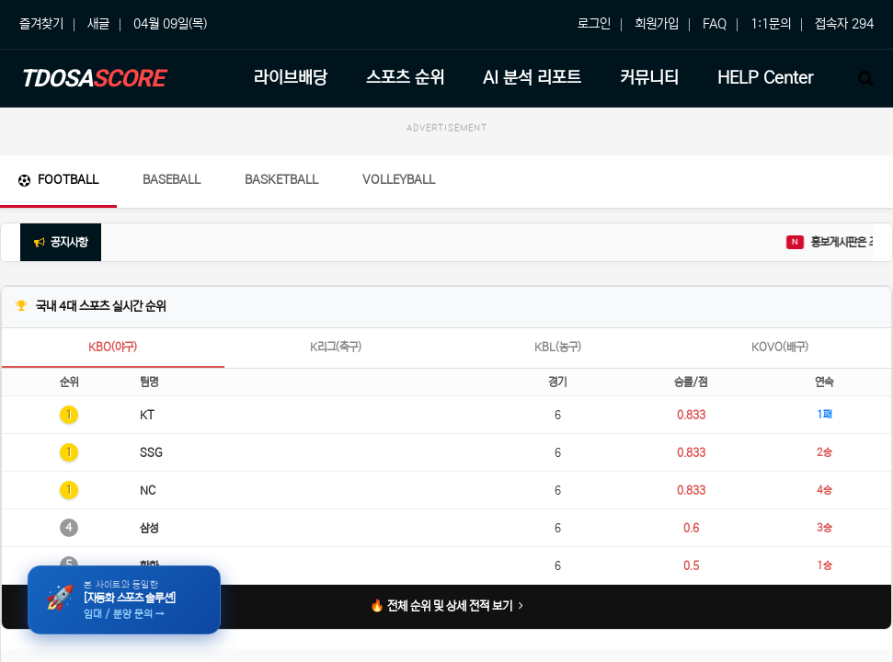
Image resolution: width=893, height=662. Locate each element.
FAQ (715, 24)
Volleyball (398, 180)
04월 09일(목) (170, 24)
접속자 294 (844, 24)
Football (58, 180)
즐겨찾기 (41, 24)
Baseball (171, 180)
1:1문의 (770, 24)
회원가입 (657, 24)
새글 (98, 24)
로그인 (594, 24)
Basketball (281, 180)
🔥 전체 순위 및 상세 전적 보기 (446, 606)
